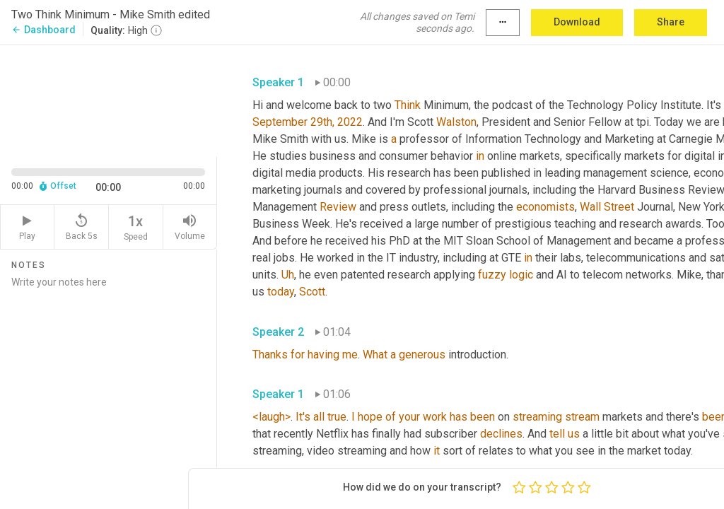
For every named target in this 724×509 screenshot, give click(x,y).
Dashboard (43, 29)
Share (670, 22)
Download (577, 22)
